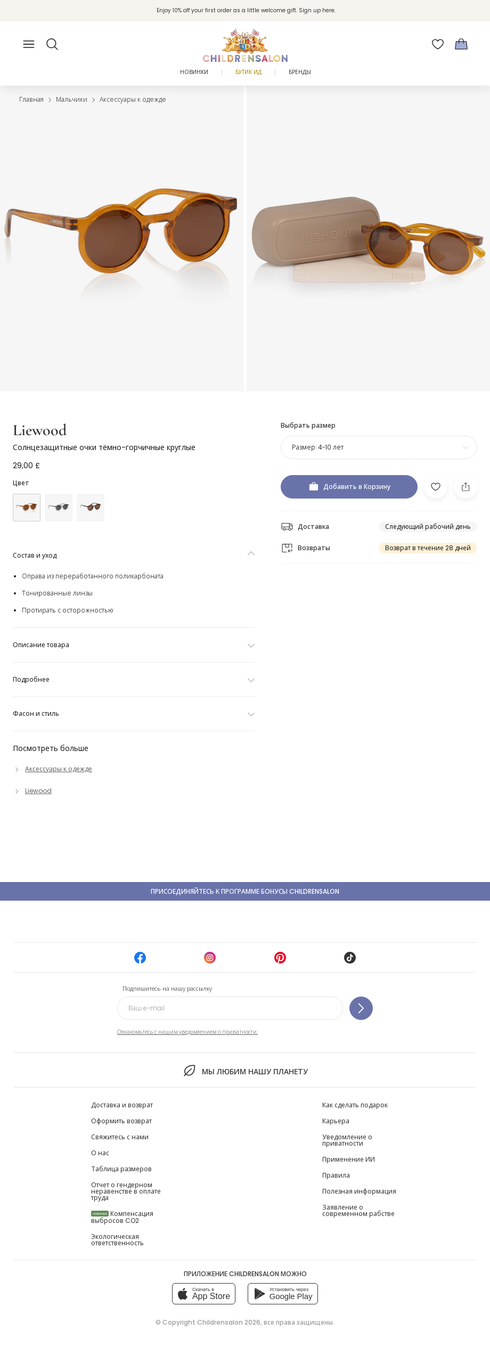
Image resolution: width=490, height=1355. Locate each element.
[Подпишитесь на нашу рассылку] (361, 1008)
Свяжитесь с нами (120, 1136)
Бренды (300, 72)
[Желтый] (26, 507)
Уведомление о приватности (347, 1140)
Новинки (194, 72)
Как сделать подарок (355, 1104)
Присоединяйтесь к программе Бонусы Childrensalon (245, 891)
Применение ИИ (348, 1159)
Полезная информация (359, 1191)
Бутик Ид (248, 72)
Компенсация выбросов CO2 (122, 1217)
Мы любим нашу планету (244, 1071)
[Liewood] (32, 790)
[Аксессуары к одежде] (52, 768)
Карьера (335, 1120)
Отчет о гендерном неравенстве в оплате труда (126, 1191)
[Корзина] (461, 44)
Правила (336, 1175)
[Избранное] (438, 44)
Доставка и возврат (122, 1104)
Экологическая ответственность (117, 1239)
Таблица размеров (121, 1168)
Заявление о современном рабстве (358, 1210)
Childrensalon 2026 (228, 1322)
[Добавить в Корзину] (349, 487)
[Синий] (58, 507)
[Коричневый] (90, 507)
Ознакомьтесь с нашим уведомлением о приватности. (187, 1032)
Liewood (40, 430)
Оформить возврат (121, 1120)
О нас (100, 1152)
